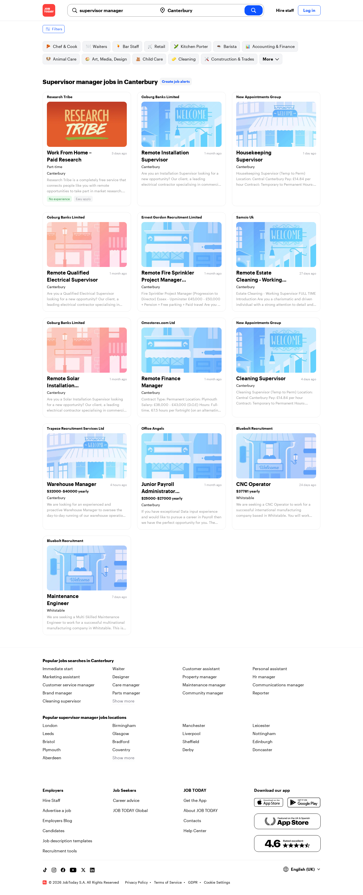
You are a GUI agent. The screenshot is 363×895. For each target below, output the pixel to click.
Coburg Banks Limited (160, 97)
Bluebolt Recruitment (254, 428)
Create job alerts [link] (176, 81)
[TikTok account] (45, 870)
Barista (227, 46)
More (271, 59)
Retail (156, 46)
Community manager (203, 692)
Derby (188, 749)
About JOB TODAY (201, 810)
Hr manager (264, 676)
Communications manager (278, 684)
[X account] (83, 870)
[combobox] (117, 10)
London (50, 725)
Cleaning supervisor (62, 700)
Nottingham (264, 733)
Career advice (126, 800)
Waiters (96, 46)
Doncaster (262, 749)
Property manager (200, 676)
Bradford (120, 741)
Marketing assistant (61, 676)
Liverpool (191, 733)
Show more (123, 700)
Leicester (261, 725)
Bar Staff (127, 46)
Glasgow (120, 733)
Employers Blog (57, 820)
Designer (120, 676)
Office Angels (152, 428)
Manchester (194, 725)
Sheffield (191, 741)
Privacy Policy (136, 882)
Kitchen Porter (191, 46)
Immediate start (58, 668)
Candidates (54, 830)
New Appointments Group (258, 97)
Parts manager (126, 692)
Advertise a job (57, 810)
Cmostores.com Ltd (158, 322)
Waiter (118, 668)
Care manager (126, 684)
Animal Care (61, 59)
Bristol (49, 741)
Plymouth (52, 749)
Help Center (195, 830)
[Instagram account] (54, 870)
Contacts (192, 820)
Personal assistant (270, 668)
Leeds (48, 733)
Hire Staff (51, 800)
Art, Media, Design (106, 59)
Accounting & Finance (270, 46)
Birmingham (124, 725)
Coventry (121, 749)
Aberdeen (52, 757)
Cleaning (183, 59)
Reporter (261, 692)
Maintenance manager (204, 684)
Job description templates (67, 840)
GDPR (193, 882)
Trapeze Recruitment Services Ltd (75, 428)
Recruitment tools (60, 850)
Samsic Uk (245, 217)
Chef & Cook (61, 46)
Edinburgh (263, 741)
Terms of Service (168, 882)
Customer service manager (69, 684)
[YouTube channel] (73, 870)
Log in (309, 10)
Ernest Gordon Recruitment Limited (171, 217)
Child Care (149, 59)
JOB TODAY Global (130, 810)
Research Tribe (59, 97)
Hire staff (285, 10)
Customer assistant (201, 668)
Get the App (195, 800)
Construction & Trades (229, 59)
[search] (254, 10)
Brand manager (57, 692)
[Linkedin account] (92, 870)
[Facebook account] (63, 870)
